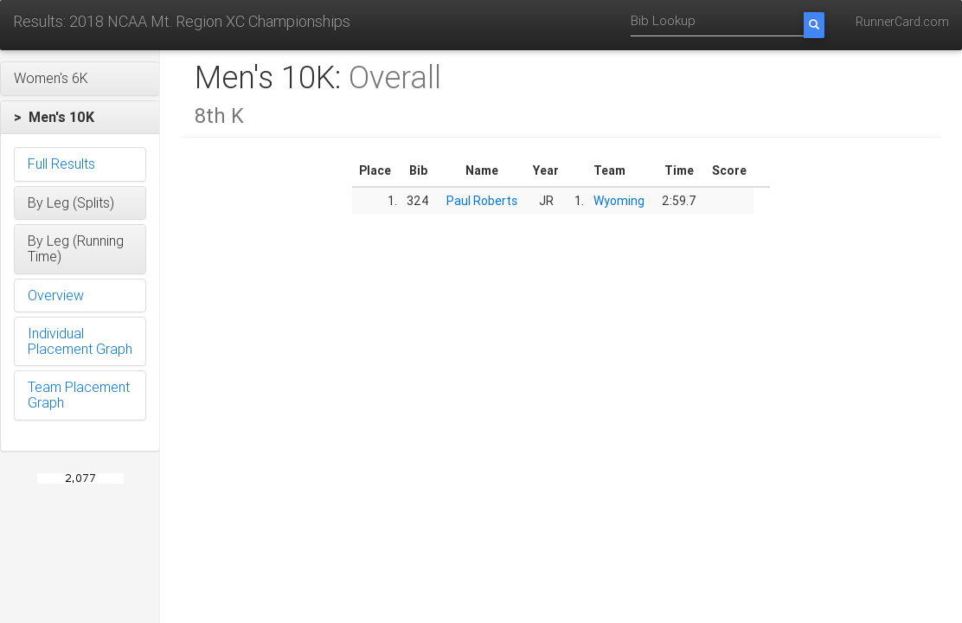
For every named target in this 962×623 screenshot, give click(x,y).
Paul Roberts (481, 201)
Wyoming (619, 201)
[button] (80, 78)
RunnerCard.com (902, 21)
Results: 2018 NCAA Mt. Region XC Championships (181, 21)
